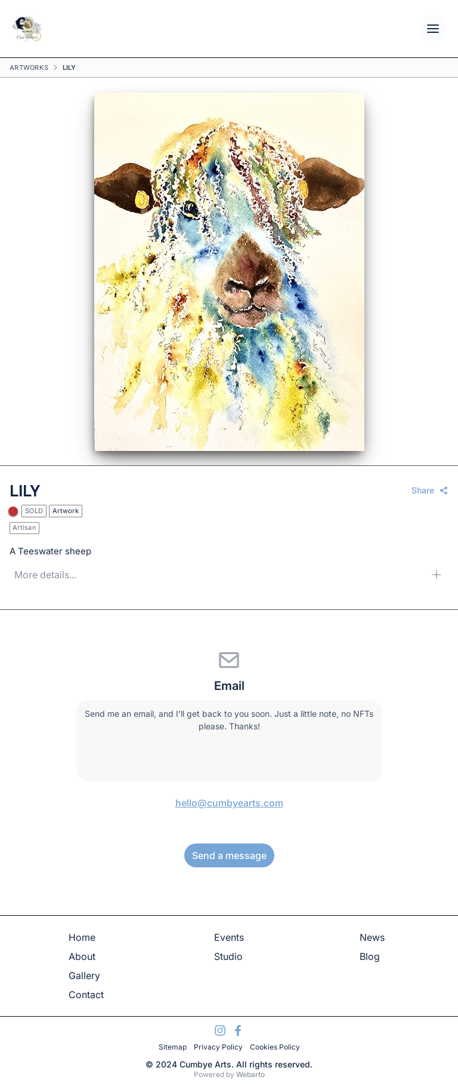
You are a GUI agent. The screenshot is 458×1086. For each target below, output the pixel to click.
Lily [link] (69, 67)
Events (229, 937)
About (82, 956)
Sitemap (173, 1046)
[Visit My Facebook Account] (238, 1030)
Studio (228, 956)
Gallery (84, 975)
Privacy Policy (218, 1046)
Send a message (229, 855)
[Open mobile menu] (433, 29)
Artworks (29, 67)
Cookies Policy (275, 1046)
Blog (370, 956)
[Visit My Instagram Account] (220, 1030)
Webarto (250, 1074)
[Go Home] (27, 28)
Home (82, 937)
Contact (86, 995)
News (372, 937)
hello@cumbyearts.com (229, 803)
